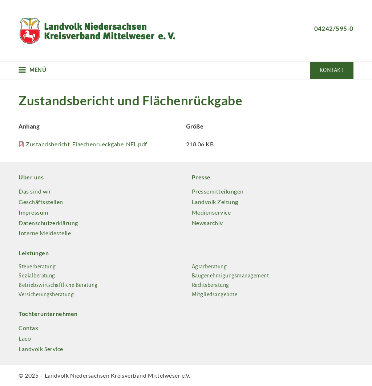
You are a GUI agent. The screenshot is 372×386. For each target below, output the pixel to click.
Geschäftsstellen (41, 201)
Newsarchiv (207, 222)
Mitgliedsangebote (214, 294)
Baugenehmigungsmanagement (230, 276)
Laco (25, 338)
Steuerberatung (37, 266)
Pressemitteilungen (218, 191)
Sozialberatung (37, 276)
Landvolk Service (41, 348)
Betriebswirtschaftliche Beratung (58, 285)
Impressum (33, 212)
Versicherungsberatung (46, 294)
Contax (28, 327)
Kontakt (332, 70)
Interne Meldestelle (45, 232)
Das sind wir (35, 191)
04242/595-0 (333, 28)
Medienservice (211, 212)
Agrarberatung (209, 266)
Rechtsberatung (210, 285)
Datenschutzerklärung (48, 222)
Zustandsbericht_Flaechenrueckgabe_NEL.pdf (86, 144)
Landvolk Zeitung (215, 201)
